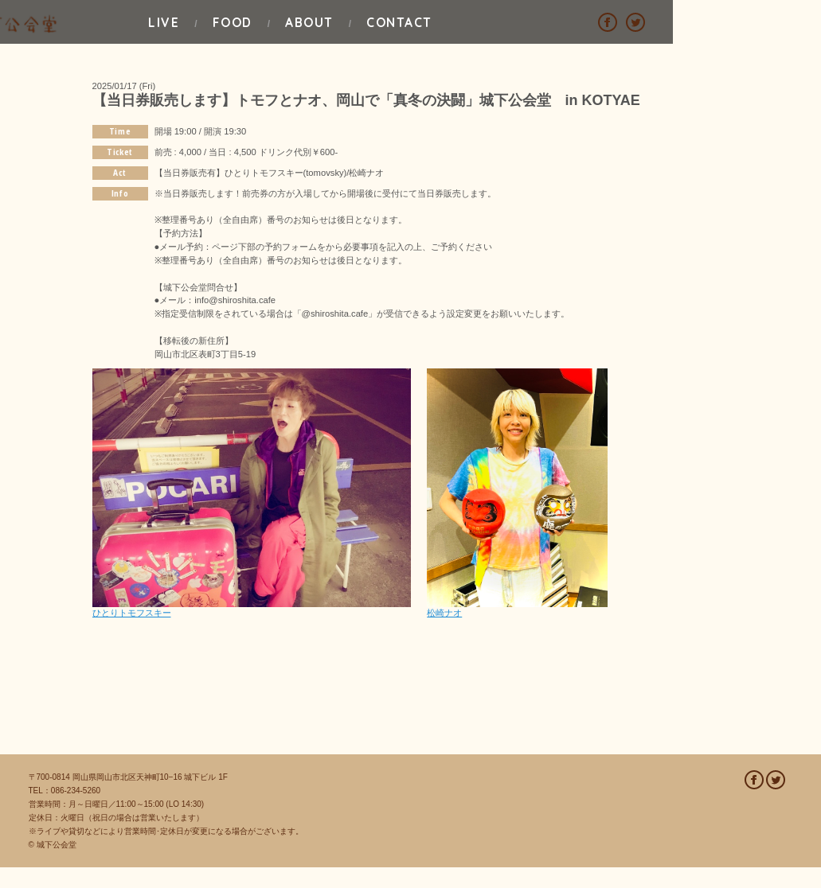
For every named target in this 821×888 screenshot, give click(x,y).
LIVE (201, 21)
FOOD (325, 21)
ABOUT (458, 21)
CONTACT (603, 21)
